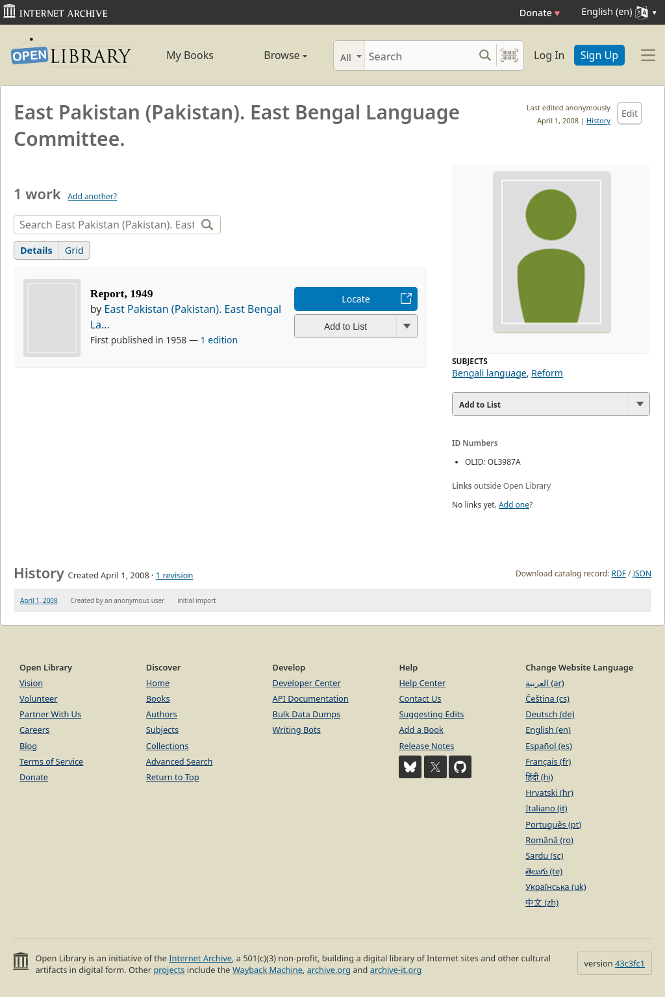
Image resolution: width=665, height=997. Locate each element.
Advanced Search (179, 761)
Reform (547, 373)
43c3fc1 (630, 963)
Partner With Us (50, 714)
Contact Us (420, 698)
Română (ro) (549, 840)
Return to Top (172, 777)
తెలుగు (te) (543, 871)
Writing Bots (297, 729)
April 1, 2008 (39, 600)
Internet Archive (200, 958)
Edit (629, 113)
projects (168, 970)
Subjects (162, 729)
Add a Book (421, 729)
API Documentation (311, 698)
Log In (549, 55)
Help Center (422, 683)
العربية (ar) (544, 683)
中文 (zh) (541, 902)
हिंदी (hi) (539, 777)
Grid (74, 250)
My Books (190, 55)
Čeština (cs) (547, 698)
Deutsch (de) (549, 714)
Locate (356, 299)
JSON (642, 573)
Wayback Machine (267, 970)
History (598, 120)
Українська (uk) (555, 886)
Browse (272, 55)
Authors (161, 714)
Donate (540, 12)
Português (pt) (553, 824)
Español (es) (548, 746)
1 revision (175, 575)
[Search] (419, 55)
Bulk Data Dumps (307, 714)
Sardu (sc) (544, 855)
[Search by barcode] (509, 55)
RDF (618, 573)
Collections (167, 746)
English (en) (548, 729)
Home (157, 683)
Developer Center (307, 683)
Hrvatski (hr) (549, 792)
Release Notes (426, 746)
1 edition (219, 340)
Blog (28, 746)
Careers (34, 729)
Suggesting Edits (431, 714)
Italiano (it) (546, 808)
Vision (31, 683)
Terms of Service (51, 761)
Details (36, 250)
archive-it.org (396, 970)
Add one (514, 504)
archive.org (329, 970)
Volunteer (38, 698)
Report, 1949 (121, 293)
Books (158, 698)
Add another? (92, 196)
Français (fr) (548, 761)
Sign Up (599, 55)
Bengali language (489, 373)
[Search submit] (484, 55)
